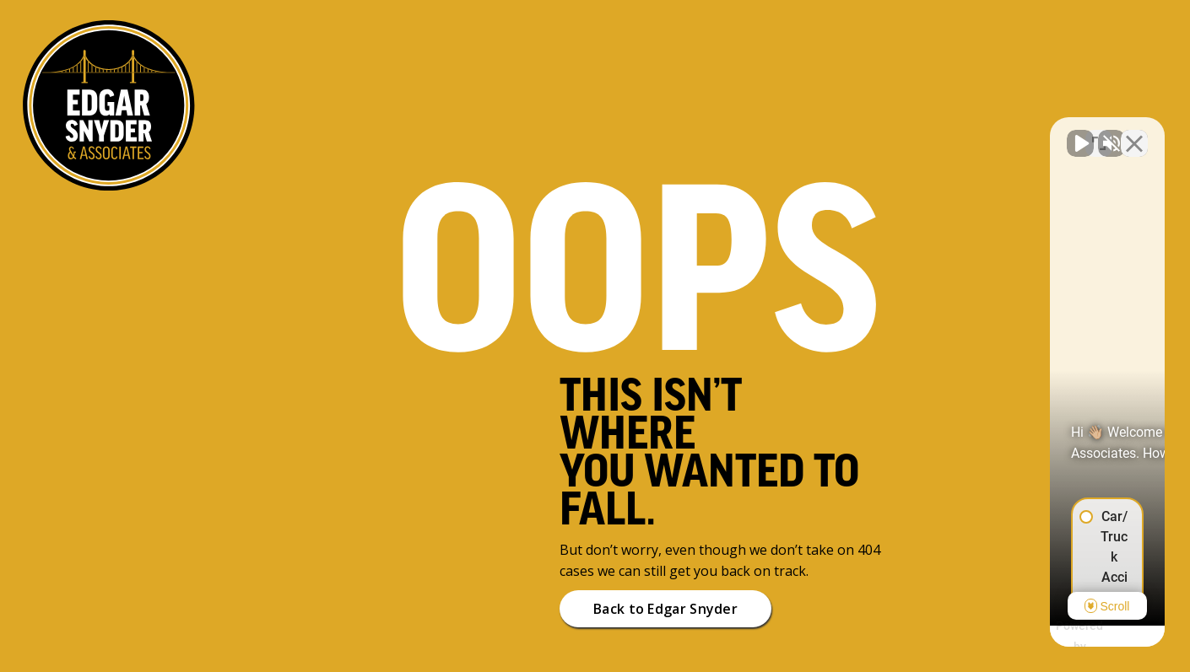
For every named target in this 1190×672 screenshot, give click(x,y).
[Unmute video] (891, 133)
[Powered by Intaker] (1046, 637)
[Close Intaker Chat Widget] (1134, 133)
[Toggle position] (1098, 133)
